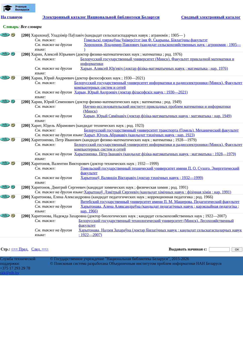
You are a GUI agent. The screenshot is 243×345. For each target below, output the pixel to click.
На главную (11, 17)
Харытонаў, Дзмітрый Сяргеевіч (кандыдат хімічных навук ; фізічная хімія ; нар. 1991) (157, 192)
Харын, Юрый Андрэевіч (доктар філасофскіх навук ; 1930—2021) (131, 92)
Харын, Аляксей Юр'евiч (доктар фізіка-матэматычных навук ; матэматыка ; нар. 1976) (154, 68)
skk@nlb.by (9, 273)
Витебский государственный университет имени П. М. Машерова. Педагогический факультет (160, 201)
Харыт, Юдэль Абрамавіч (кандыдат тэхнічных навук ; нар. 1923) (139, 135)
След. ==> (40, 249)
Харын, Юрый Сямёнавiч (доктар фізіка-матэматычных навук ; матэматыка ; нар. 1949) (157, 116)
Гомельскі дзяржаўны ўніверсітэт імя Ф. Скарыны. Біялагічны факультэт (145, 40)
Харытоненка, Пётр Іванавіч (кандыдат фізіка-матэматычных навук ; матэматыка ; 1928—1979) (155, 154)
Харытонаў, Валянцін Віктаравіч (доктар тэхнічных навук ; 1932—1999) (141, 177)
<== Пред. (19, 249)
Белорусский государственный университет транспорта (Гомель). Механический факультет (161, 130)
